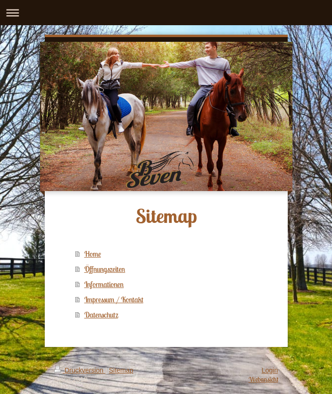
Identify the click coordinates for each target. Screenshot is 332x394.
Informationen (104, 284)
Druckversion (79, 370)
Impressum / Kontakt (113, 299)
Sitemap (121, 370)
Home (92, 254)
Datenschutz (101, 314)
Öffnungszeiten (104, 269)
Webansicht (263, 379)
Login (270, 370)
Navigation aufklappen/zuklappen (166, 12)
